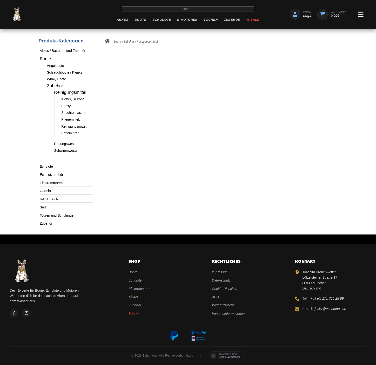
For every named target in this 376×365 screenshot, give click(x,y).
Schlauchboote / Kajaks (64, 72)
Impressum (220, 272)
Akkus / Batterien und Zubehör (62, 51)
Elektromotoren (51, 183)
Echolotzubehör (51, 175)
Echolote (162, 19)
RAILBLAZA (49, 199)
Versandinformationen (228, 314)
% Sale (253, 19)
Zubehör (232, 19)
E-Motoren (187, 19)
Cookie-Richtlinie (224, 289)
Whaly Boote (56, 79)
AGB (215, 297)
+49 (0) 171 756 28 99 (327, 298)
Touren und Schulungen (57, 215)
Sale (43, 207)
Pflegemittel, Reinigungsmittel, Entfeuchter (74, 126)
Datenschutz (221, 280)
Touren (211, 19)
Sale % (133, 314)
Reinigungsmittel (70, 92)
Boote (140, 19)
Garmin (45, 191)
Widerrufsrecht (223, 305)
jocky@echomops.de (330, 309)
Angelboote (55, 66)
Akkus (122, 19)
